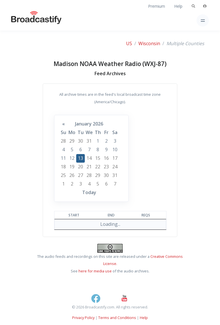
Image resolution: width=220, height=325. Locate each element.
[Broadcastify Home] (27, 20)
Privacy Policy (83, 317)
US (129, 43)
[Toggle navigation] (203, 20)
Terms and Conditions (117, 317)
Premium (156, 6)
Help (178, 6)
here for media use (95, 271)
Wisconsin (149, 43)
